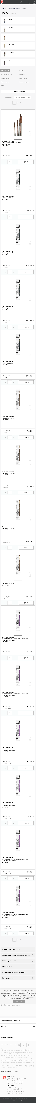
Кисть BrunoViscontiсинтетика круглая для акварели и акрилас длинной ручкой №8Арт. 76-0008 (15, 805)
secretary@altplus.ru (16, 1083)
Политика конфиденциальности (9, 1071)
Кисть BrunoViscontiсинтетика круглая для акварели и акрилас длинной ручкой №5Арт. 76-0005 (15, 694)
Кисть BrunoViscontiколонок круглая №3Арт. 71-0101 (8, 473)
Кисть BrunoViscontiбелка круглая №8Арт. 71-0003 (8, 308)
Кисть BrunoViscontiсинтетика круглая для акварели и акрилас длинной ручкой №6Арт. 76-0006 (15, 750)
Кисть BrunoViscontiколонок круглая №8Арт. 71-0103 (8, 583)
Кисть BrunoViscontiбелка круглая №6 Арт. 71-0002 (8, 253)
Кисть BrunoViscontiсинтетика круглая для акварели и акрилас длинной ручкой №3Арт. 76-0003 (15, 639)
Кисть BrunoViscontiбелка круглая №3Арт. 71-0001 (8, 197)
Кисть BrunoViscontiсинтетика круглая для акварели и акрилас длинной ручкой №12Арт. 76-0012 (15, 915)
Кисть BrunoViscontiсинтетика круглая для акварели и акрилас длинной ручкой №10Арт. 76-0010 (15, 860)
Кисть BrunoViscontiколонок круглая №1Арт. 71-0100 (8, 418)
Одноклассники (23, 1045)
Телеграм (28, 1045)
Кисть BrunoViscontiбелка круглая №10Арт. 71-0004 (8, 363)
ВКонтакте (19, 1045)
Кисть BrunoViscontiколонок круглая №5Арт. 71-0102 (8, 528)
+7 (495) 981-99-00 (18, 1082)
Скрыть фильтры (19, 91)
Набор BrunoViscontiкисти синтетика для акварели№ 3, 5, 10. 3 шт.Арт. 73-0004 (11, 143)
